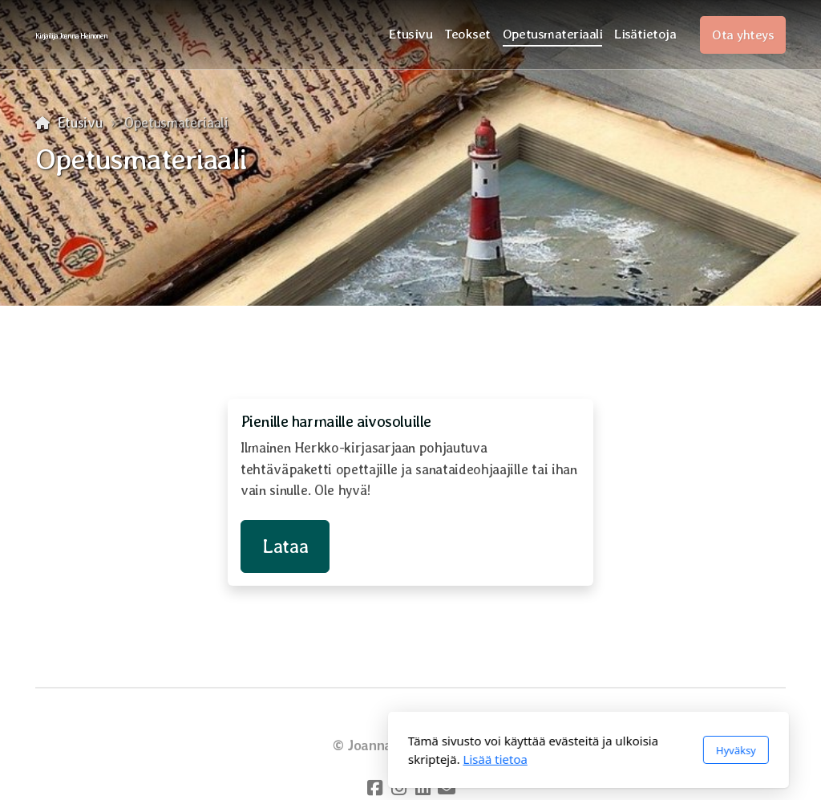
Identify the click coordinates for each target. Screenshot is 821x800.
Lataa (285, 546)
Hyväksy (558, 750)
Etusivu (80, 122)
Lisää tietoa (317, 759)
